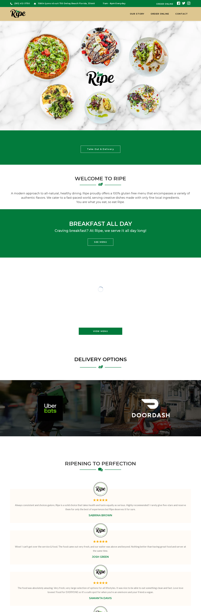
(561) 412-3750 (22, 3)
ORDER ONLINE (164, 4)
